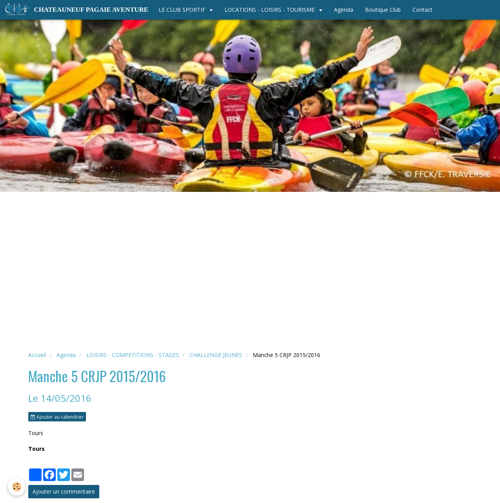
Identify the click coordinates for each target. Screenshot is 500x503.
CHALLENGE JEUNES (216, 355)
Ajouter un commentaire (64, 491)
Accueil (37, 355)
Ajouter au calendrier (57, 417)
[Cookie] (17, 487)
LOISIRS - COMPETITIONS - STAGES (132, 355)
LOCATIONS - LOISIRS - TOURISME (270, 9)
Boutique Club (383, 9)
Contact (422, 9)
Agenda (343, 9)
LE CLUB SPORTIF (183, 9)
